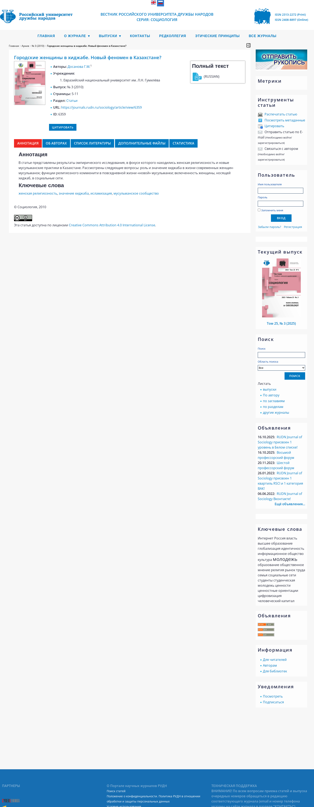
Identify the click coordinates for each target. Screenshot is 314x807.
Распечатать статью (281, 114)
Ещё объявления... (290, 504)
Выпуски (108, 36)
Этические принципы (217, 36)
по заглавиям (274, 401)
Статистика (183, 143)
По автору (271, 395)
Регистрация (293, 227)
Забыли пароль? (269, 227)
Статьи (71, 100)
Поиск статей (116, 791)
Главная (46, 36)
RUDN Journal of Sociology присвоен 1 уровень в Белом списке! (280, 442)
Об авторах (56, 143)
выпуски (269, 389)
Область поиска (281, 365)
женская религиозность (38, 193)
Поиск (262, 348)
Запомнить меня (272, 210)
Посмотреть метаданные (285, 120)
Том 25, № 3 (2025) (281, 323)
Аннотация (28, 143)
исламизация (101, 193)
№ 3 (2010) (38, 46)
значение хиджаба (74, 193)
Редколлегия (172, 36)
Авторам (270, 665)
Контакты (140, 36)
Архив (25, 46)
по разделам (273, 406)
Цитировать (274, 126)
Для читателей (275, 659)
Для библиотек (275, 671)
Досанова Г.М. (79, 66)
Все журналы (262, 36)
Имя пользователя (270, 184)
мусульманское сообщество (136, 193)
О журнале (75, 36)
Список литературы (92, 143)
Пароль (262, 197)
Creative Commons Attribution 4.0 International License (112, 225)
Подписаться (273, 702)
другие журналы (276, 412)
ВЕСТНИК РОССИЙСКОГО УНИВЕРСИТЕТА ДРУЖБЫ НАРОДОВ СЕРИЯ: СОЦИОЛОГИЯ (157, 17)
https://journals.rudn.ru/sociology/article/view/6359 (101, 107)
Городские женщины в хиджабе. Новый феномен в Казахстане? (86, 46)
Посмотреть (273, 696)
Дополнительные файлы (141, 143)
